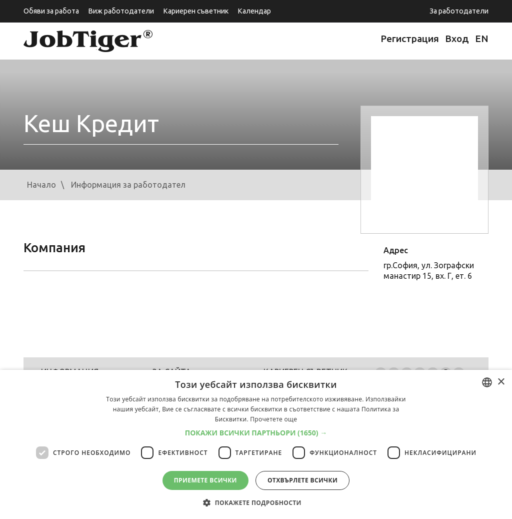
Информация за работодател (128, 184)
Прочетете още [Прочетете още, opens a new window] (273, 419)
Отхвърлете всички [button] (303, 480)
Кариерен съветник (195, 11)
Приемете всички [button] (205, 480)
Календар (254, 11)
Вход (457, 38)
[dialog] (256, 444)
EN (481, 38)
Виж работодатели (121, 11)
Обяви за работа (51, 11)
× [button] (500, 382)
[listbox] (487, 382)
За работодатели (459, 11)
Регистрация (409, 38)
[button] (256, 432)
